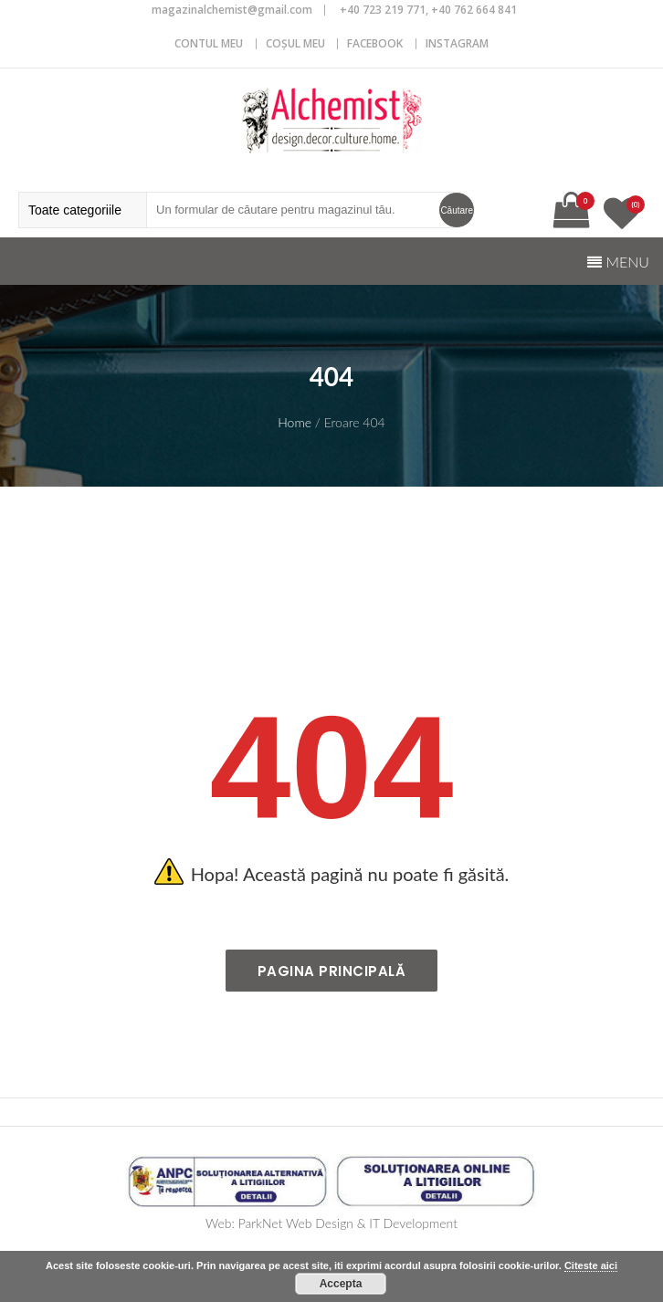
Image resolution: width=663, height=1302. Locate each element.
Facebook (375, 43)
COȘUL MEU (295, 43)
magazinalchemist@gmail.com (232, 9)
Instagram (457, 43)
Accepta (341, 1283)
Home (294, 422)
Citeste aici (590, 1265)
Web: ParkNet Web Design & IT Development (331, 1223)
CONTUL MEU (208, 43)
